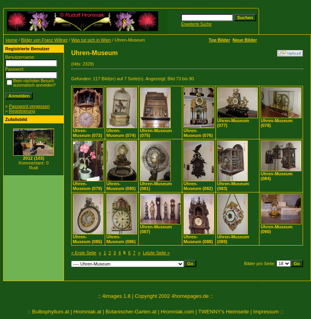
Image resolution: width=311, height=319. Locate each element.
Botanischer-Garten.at (131, 312)
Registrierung (22, 111)
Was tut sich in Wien (91, 40)
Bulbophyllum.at (50, 312)
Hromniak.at (87, 312)
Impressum (266, 312)
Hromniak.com (177, 312)
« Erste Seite (83, 252)
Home (11, 40)
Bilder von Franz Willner (44, 40)
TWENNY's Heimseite (223, 312)
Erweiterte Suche (196, 24)
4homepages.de (190, 296)
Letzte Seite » (156, 252)
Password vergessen (29, 106)
